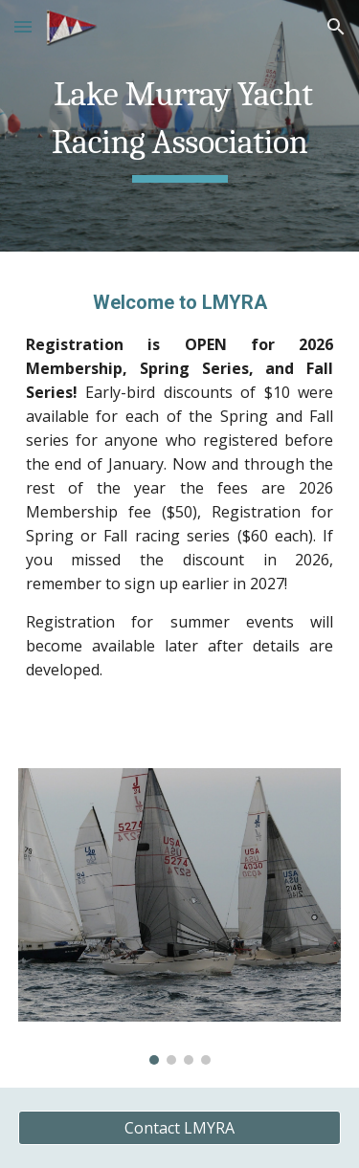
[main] (180, 125)
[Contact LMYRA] (180, 1128)
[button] (23, 26)
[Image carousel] (180, 916)
